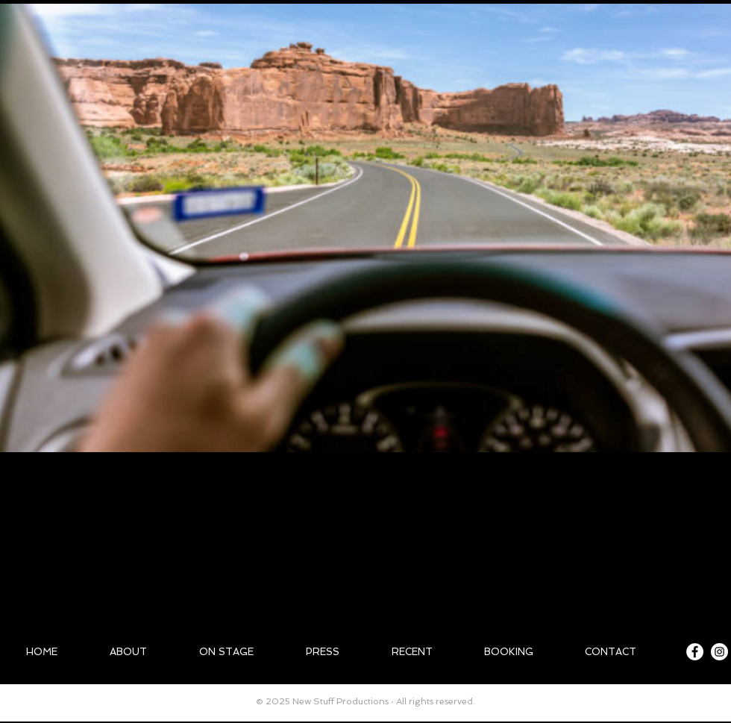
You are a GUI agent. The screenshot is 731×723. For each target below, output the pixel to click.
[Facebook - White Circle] (694, 651)
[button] (365, 228)
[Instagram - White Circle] (719, 651)
